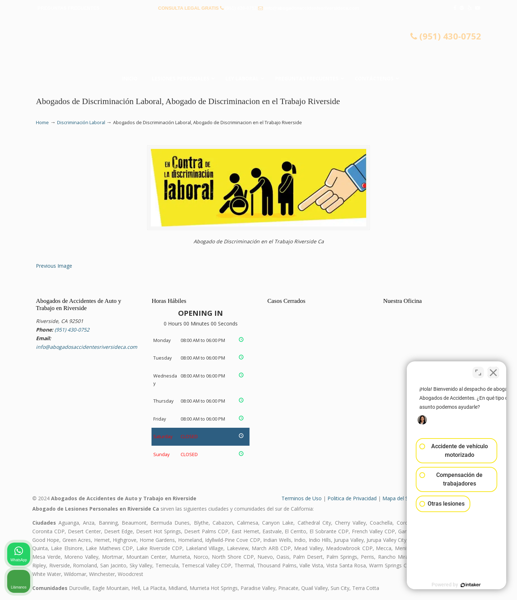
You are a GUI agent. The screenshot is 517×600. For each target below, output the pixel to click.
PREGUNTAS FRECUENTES (68, 8)
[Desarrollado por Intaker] (456, 585)
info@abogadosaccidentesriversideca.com (311, 8)
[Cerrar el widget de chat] (493, 370)
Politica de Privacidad (352, 498)
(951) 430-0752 (241, 8)
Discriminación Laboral (81, 122)
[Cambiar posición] (478, 370)
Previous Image (54, 265)
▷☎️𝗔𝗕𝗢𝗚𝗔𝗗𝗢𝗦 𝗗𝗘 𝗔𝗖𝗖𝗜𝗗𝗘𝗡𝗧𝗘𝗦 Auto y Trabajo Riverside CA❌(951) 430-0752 (258, 45)
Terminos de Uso (301, 498)
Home (42, 122)
